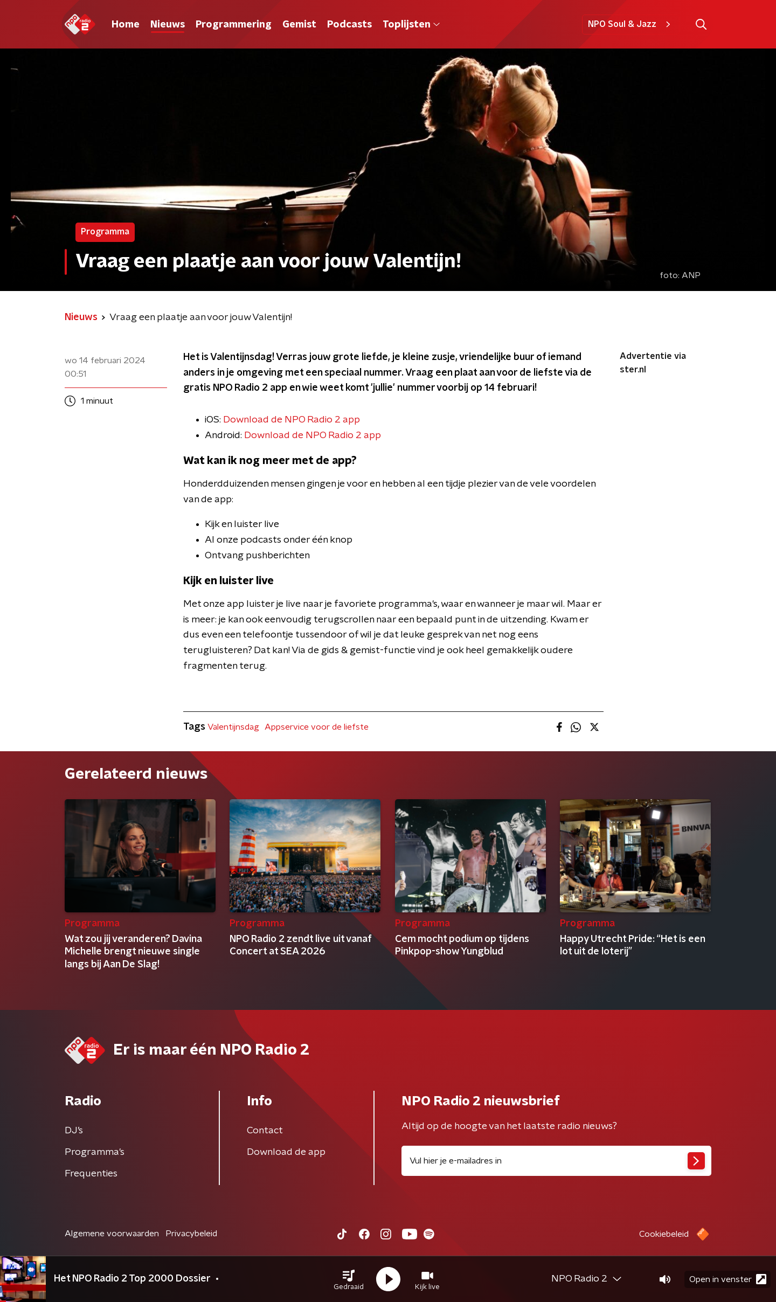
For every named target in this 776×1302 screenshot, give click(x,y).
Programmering (234, 25)
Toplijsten (411, 25)
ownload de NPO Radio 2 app (295, 420)
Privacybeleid (191, 1233)
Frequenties (91, 1174)
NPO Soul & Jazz (631, 24)
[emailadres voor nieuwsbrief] (556, 1161)
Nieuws (167, 25)
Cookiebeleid (664, 1234)
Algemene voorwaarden (112, 1233)
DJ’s (74, 1130)
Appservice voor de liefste (317, 727)
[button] (348, 1279)
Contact (265, 1130)
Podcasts (349, 25)
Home (126, 25)
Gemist (299, 25)
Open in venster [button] (727, 1279)
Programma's (94, 1152)
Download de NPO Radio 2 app (312, 435)
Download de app (286, 1152)
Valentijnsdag (233, 727)
